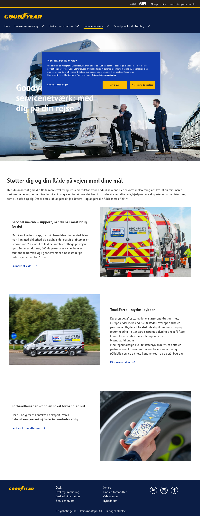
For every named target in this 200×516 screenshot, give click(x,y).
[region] (101, 73)
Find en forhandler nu (29, 428)
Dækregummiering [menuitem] (29, 26)
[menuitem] (133, 3)
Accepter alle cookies (142, 85)
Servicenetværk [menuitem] (97, 26)
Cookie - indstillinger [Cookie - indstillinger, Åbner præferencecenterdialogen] (57, 84)
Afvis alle (115, 85)
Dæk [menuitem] (7, 26)
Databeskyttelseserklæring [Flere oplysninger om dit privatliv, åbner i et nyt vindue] (104, 75)
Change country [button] (158, 4)
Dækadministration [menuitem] (64, 26)
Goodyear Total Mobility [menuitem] (132, 26)
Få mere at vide (24, 266)
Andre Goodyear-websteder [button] (183, 4)
